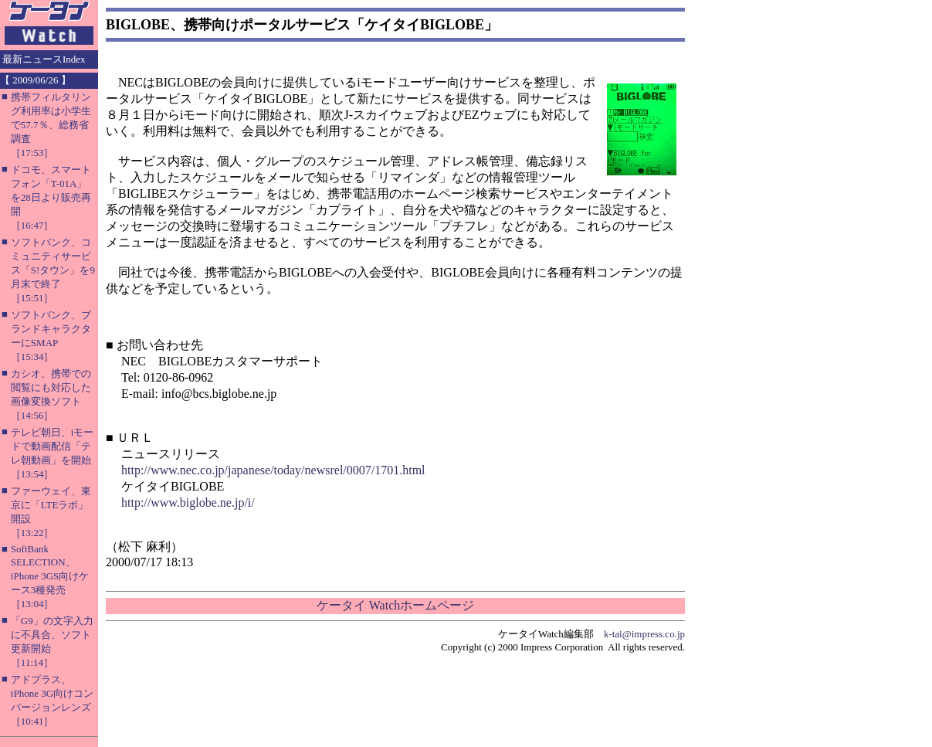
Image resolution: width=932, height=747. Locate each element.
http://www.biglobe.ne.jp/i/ (188, 502)
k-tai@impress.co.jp (644, 634)
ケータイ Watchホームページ (395, 605)
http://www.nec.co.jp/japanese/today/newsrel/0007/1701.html (273, 470)
